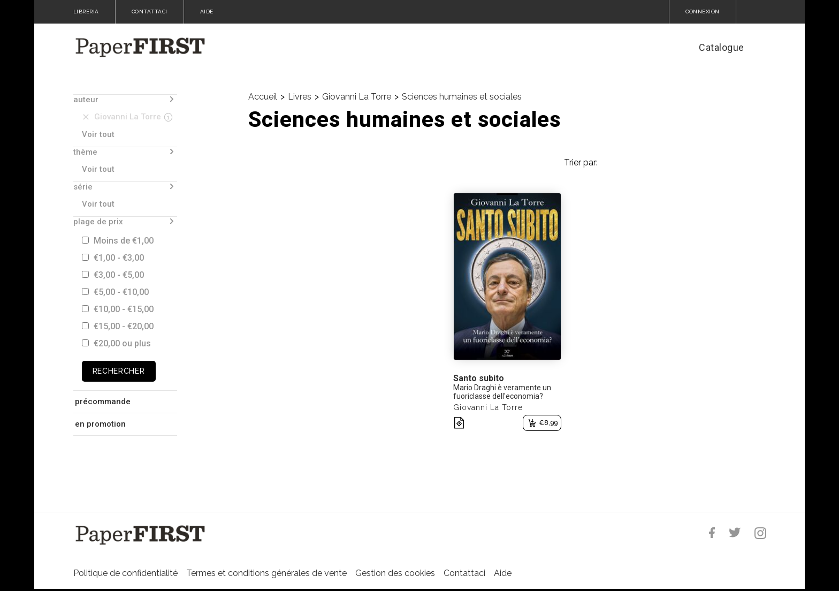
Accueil (262, 97)
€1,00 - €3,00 (113, 258)
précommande (103, 401)
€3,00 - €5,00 (113, 275)
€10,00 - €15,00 (118, 309)
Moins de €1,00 (118, 241)
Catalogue (721, 47)
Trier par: (581, 162)
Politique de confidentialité (125, 573)
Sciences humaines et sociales (462, 97)
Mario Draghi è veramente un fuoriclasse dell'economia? (502, 391)
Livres (299, 97)
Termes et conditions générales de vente (266, 573)
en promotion (100, 424)
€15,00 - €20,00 (118, 326)
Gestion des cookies (395, 573)
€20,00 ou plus (116, 343)
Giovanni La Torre (356, 97)
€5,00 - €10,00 (115, 292)
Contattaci (464, 573)
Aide (503, 573)
